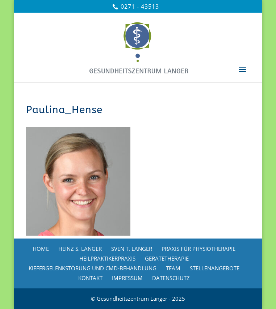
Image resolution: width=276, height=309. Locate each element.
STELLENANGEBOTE (214, 268)
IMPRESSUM (127, 278)
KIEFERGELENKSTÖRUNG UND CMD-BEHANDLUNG (92, 268)
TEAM (173, 268)
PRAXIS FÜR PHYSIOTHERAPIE (198, 248)
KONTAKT (90, 278)
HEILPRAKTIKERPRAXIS (107, 258)
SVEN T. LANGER (131, 248)
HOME (41, 248)
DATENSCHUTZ (171, 278)
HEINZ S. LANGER (80, 248)
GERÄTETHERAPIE (167, 258)
